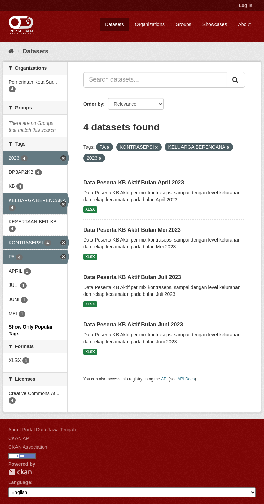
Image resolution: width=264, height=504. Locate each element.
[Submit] (236, 80)
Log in (245, 5)
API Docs (186, 379)
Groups (183, 24)
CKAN (20, 471)
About (244, 24)
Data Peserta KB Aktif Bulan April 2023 (133, 182)
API (164, 379)
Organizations (150, 24)
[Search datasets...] (155, 80)
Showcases (214, 24)
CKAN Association (27, 447)
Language (19, 482)
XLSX (90, 209)
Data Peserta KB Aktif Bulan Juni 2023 (133, 325)
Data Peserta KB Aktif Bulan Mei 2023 (132, 230)
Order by (93, 104)
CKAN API (19, 438)
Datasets (114, 24)
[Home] (11, 51)
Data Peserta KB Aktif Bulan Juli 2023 (132, 277)
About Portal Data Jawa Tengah (42, 429)
